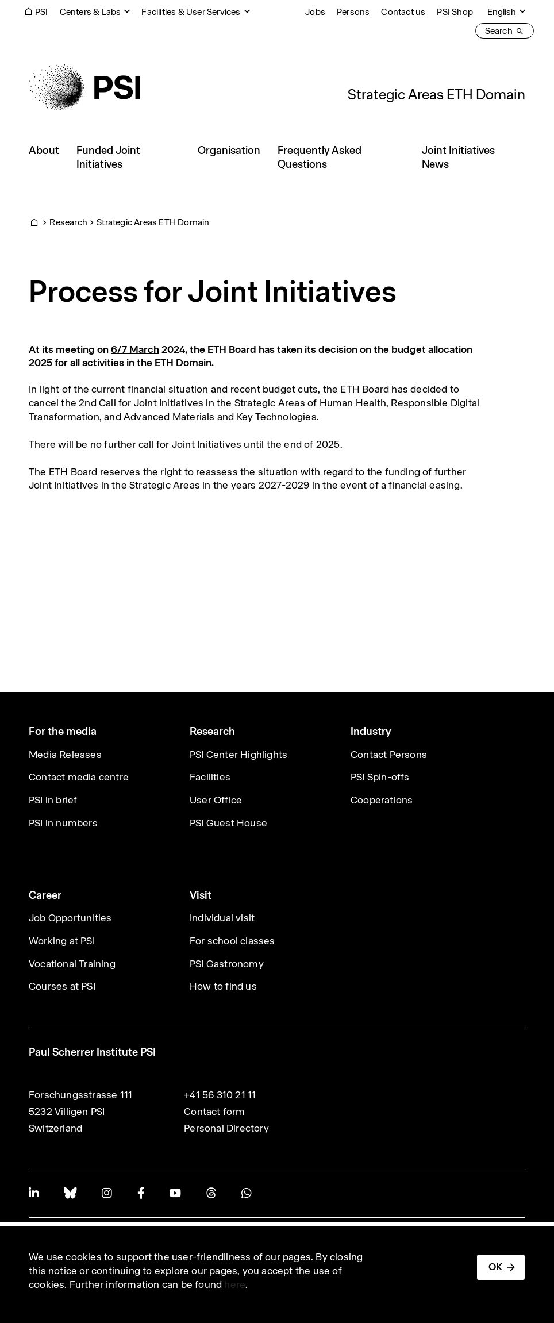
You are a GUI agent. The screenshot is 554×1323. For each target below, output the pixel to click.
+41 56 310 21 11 (220, 1095)
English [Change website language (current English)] (501, 12)
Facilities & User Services (190, 12)
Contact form (214, 1111)
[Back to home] (84, 87)
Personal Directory (226, 1128)
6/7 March (135, 349)
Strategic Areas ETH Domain (436, 94)
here (234, 1284)
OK (495, 1266)
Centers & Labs (90, 12)
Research (68, 222)
